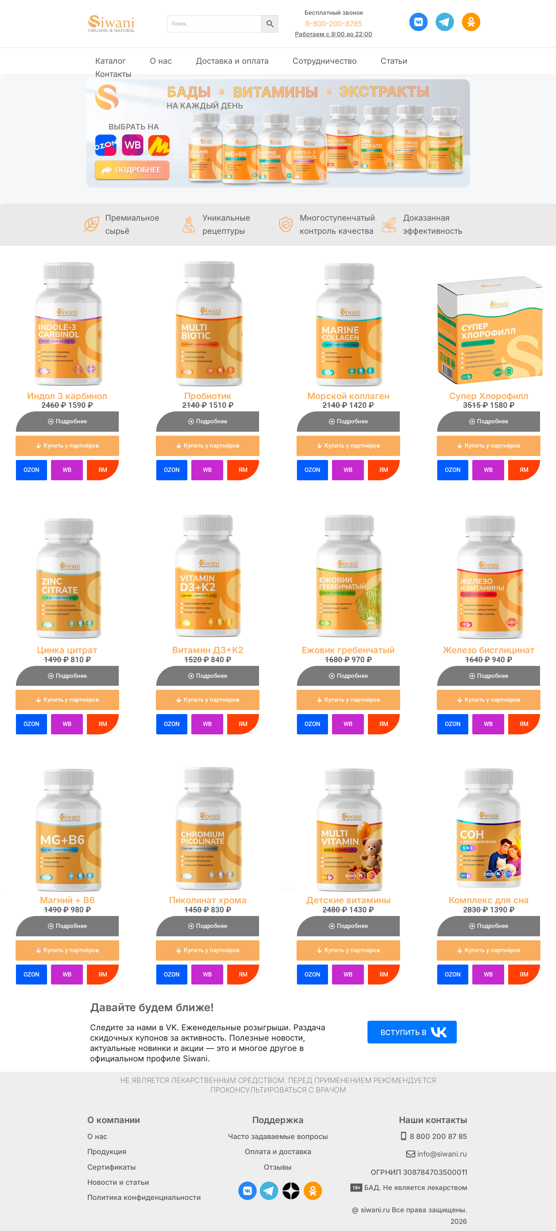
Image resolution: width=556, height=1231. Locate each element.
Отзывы (278, 1167)
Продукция (106, 1151)
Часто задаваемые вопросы (278, 1136)
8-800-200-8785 (333, 24)
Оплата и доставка (278, 1151)
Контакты (113, 74)
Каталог (110, 61)
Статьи (394, 61)
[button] (67, 446)
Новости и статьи (118, 1182)
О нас (161, 61)
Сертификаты (111, 1167)
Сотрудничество (325, 61)
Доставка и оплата (232, 61)
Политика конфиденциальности (144, 1197)
